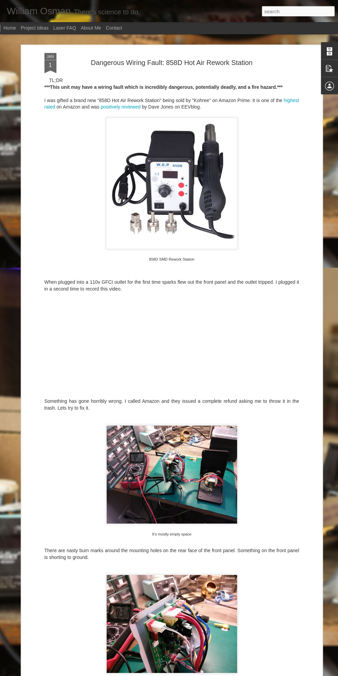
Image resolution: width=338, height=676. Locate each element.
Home (9, 28)
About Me (91, 28)
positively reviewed (121, 88)
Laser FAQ (64, 28)
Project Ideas (35, 28)
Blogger (183, 672)
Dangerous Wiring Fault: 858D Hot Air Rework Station (172, 43)
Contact (114, 28)
